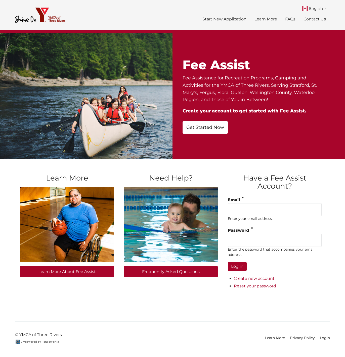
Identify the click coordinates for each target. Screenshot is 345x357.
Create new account (254, 278)
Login (325, 338)
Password (238, 230)
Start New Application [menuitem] (224, 19)
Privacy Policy (302, 338)
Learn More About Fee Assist (67, 271)
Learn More (275, 338)
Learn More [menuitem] (265, 19)
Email (234, 199)
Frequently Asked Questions (171, 271)
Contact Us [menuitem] (315, 19)
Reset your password (255, 286)
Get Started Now (205, 127)
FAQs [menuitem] (290, 19)
